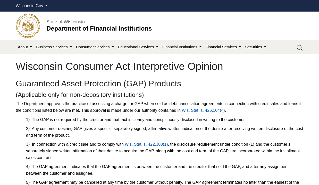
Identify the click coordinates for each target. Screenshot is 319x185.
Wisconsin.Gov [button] (30, 6)
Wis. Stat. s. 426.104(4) (203, 110)
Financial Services (222, 47)
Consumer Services (93, 47)
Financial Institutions (180, 47)
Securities (254, 47)
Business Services (52, 47)
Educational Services (136, 47)
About (23, 47)
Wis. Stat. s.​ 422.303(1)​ (146, 144)
